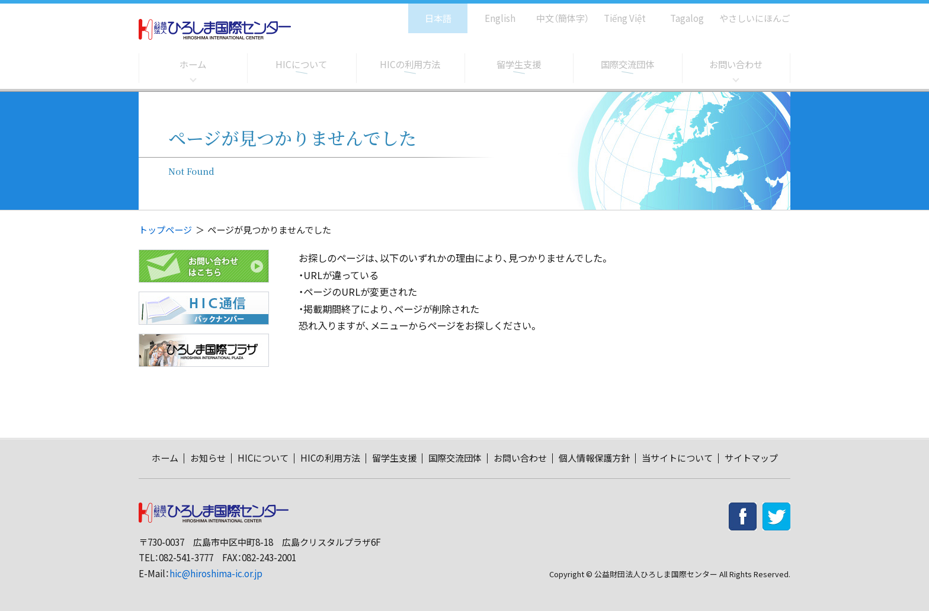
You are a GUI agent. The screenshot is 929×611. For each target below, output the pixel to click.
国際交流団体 (627, 64)
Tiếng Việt (616, 12)
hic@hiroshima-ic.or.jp (215, 573)
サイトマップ (751, 458)
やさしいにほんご (750, 12)
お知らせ (208, 458)
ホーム (193, 64)
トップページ (165, 229)
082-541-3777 (186, 557)
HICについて (301, 64)
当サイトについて (677, 458)
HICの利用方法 (410, 64)
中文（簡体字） (552, 12)
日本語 (425, 12)
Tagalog (679, 12)
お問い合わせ (735, 64)
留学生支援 (519, 64)
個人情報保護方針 (594, 458)
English (487, 12)
